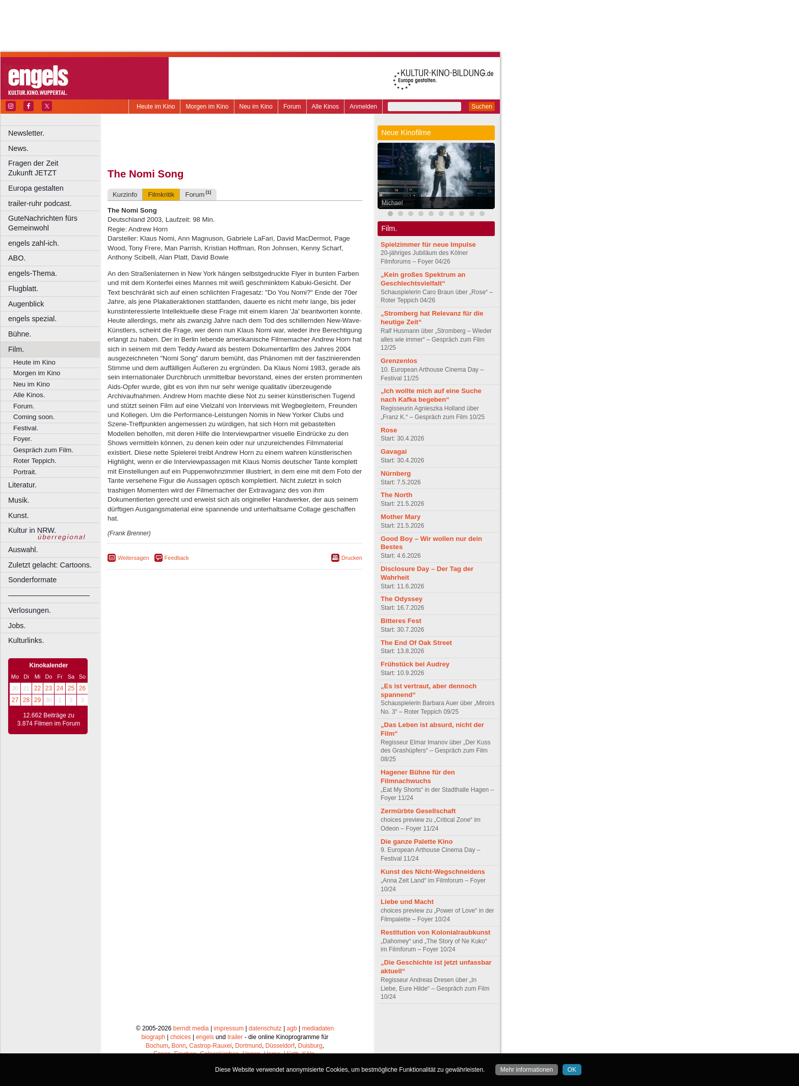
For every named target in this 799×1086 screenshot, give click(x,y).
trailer (235, 1037)
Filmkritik (161, 194)
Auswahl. (23, 550)
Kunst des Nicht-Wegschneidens (433, 871)
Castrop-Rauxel (210, 1045)
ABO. (16, 258)
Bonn (179, 1045)
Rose (389, 430)
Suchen (481, 106)
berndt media (191, 1028)
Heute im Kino (156, 106)
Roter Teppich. (35, 460)
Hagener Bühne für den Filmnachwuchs (418, 776)
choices (180, 1037)
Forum (292, 106)
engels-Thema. (32, 273)
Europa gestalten (36, 188)
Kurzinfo (125, 194)
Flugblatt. (23, 289)
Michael (392, 202)
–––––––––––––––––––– (49, 595)
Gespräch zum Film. (43, 450)
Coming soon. (34, 417)
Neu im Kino (256, 106)
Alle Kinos (325, 106)
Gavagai (394, 451)
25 (71, 688)
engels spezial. (32, 319)
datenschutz (265, 1028)
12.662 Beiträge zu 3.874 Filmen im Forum (48, 719)
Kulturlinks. (26, 640)
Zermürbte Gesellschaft (418, 811)
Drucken (351, 558)
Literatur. (22, 485)
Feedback (177, 558)
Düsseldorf (280, 1045)
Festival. (25, 428)
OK (572, 1069)
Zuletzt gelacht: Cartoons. (50, 565)
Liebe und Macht (407, 902)
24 (60, 688)
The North (396, 495)
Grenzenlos (399, 361)
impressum (229, 1028)
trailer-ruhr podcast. (40, 203)
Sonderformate (32, 580)
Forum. (24, 406)
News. (18, 148)
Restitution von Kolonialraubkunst (435, 932)
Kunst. (18, 515)
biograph (153, 1037)
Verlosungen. (29, 610)
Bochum (157, 1045)
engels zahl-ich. (33, 243)
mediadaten (318, 1028)
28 (26, 700)
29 (37, 700)
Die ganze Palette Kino (416, 841)
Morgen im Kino (206, 106)
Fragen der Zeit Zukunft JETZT (55, 168)
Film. (16, 349)
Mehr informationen (526, 1069)
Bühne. (20, 334)
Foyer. (22, 439)
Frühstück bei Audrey (415, 664)
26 (82, 688)
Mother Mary (400, 517)
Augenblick (26, 304)
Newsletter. (26, 133)
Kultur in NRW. (32, 530)
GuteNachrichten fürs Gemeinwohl (42, 223)
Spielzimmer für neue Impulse (428, 244)
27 (15, 700)
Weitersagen (133, 558)
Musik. (19, 500)
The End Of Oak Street (416, 643)
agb (292, 1028)
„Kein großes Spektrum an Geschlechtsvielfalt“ (423, 279)
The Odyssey (401, 599)
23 (48, 688)
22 (37, 688)
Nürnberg (396, 473)
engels (205, 1037)
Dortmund (248, 1045)
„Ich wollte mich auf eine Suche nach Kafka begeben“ (431, 395)
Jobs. (16, 626)
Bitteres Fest (401, 621)
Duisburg (310, 1045)
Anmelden (363, 106)
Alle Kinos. (29, 395)
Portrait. (25, 472)
